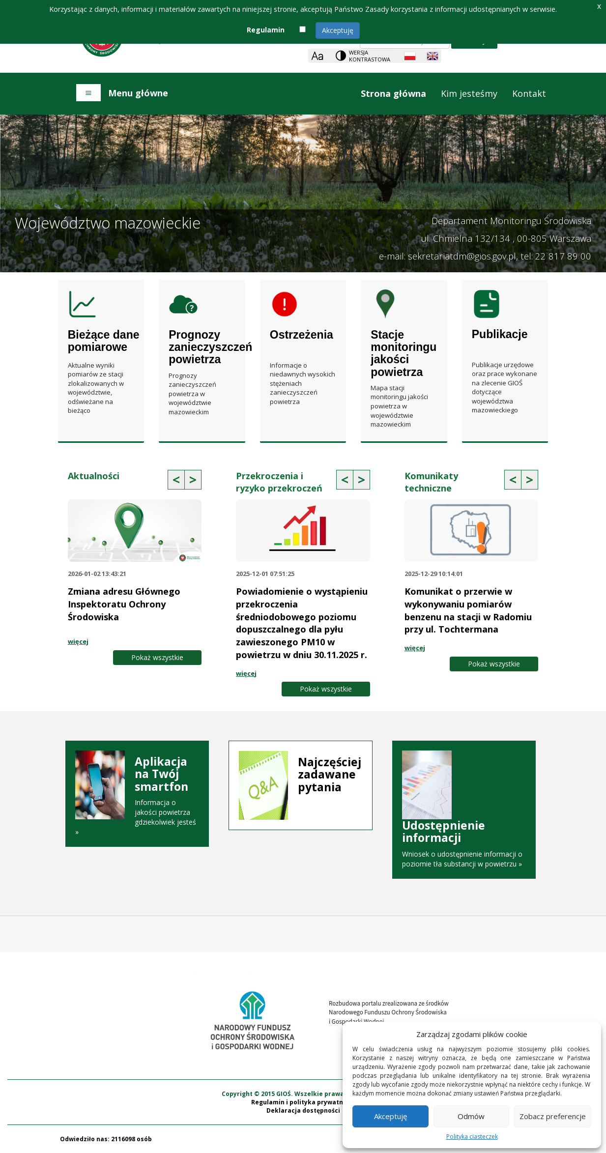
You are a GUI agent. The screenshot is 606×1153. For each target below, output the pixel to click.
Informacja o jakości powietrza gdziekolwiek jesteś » (137, 795)
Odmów (471, 1116)
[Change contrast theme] (363, 56)
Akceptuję (337, 30)
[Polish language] (410, 56)
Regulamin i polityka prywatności (303, 1102)
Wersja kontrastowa (369, 55)
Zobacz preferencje (552, 1116)
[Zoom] (317, 55)
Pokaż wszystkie (157, 657)
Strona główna (393, 93)
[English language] (432, 56)
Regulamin (266, 29)
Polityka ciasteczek (472, 1136)
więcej (78, 641)
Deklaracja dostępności (303, 1110)
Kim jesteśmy (469, 93)
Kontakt (529, 93)
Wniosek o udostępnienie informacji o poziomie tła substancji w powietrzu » (464, 811)
